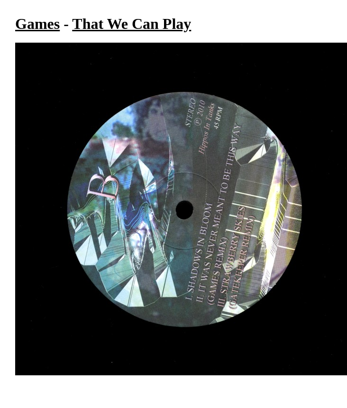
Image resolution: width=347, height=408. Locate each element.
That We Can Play (131, 23)
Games (37, 23)
